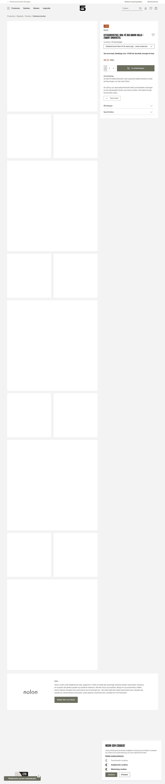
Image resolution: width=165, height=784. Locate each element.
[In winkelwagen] (135, 68)
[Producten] (13, 8)
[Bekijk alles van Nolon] (66, 700)
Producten (11, 16)
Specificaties (128, 112)
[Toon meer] (112, 98)
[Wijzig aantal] (109, 68)
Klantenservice (152, 2)
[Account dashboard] (145, 8)
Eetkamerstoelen (39, 16)
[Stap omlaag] (105, 68)
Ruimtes (26, 8)
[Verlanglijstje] (151, 8)
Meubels (20, 16)
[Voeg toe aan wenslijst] (153, 35)
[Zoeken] (132, 8)
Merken (36, 8)
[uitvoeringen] (129, 46)
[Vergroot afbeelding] (52, 66)
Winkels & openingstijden (133, 2)
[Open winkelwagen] (156, 8)
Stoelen (28, 16)
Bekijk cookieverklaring (114, 756)
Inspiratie (46, 8)
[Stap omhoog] (113, 68)
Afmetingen (128, 105)
